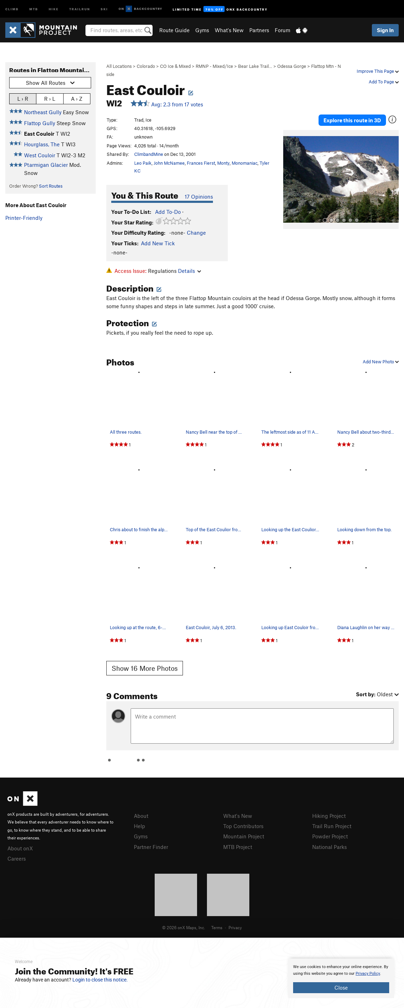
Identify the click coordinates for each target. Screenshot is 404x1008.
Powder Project (330, 836)
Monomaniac (244, 163)
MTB (33, 8)
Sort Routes (51, 186)
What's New (229, 30)
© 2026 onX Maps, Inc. (183, 927)
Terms (216, 927)
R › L (49, 98)
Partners (259, 30)
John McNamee (169, 163)
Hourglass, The (42, 144)
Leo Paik (143, 163)
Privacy (235, 927)
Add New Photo (381, 361)
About (141, 816)
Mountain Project (243, 836)
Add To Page (384, 81)
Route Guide (174, 30)
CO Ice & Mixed (175, 66)
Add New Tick (158, 243)
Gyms (202, 30)
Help (139, 826)
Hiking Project (329, 816)
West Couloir (39, 155)
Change (196, 232)
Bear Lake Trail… (255, 66)
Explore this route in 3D (352, 120)
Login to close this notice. (100, 980)
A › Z (76, 98)
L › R (22, 98)
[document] (341, 978)
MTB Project (237, 847)
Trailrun (79, 8)
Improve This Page (378, 71)
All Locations (119, 66)
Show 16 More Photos (145, 668)
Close (341, 987)
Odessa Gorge (291, 66)
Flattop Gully (39, 123)
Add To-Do (168, 212)
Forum (282, 30)
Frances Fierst (201, 163)
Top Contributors (243, 826)
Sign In (385, 30)
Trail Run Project (331, 826)
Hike (54, 8)
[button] (290, 179)
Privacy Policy (368, 973)
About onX (20, 848)
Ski (104, 8)
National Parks (329, 847)
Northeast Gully (42, 112)
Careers (16, 858)
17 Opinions (199, 196)
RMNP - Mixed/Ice (214, 66)
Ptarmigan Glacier (46, 165)
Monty (223, 163)
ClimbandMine (148, 154)
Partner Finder (151, 847)
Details (189, 271)
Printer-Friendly (23, 218)
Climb (12, 8)
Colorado (146, 66)
